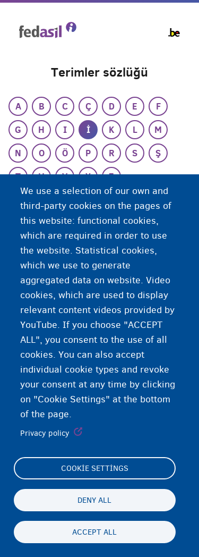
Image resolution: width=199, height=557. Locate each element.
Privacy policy (45, 433)
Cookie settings (94, 468)
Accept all (94, 532)
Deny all (94, 500)
